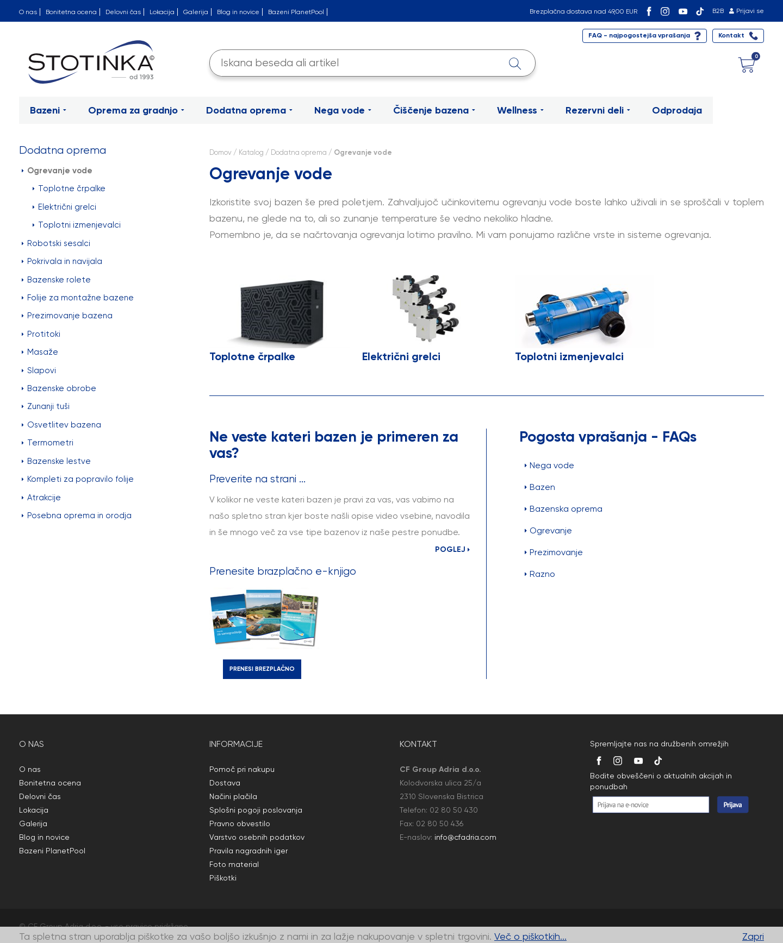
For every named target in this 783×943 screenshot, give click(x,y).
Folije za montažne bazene (78, 298)
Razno (540, 574)
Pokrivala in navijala (62, 261)
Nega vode (342, 110)
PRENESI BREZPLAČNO (262, 668)
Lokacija (162, 12)
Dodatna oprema (249, 110)
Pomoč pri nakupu (242, 769)
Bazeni (48, 110)
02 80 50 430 (454, 810)
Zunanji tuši (46, 406)
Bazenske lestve (56, 461)
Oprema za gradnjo (136, 110)
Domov (220, 152)
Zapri (753, 936)
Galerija (195, 12)
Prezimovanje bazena (67, 315)
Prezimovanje (554, 552)
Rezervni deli (598, 110)
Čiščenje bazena (434, 110)
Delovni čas (123, 12)
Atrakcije (41, 497)
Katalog (251, 152)
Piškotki (223, 877)
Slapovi (39, 370)
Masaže (40, 352)
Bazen (540, 487)
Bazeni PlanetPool (296, 12)
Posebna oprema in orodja (77, 515)
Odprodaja (677, 110)
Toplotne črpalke (69, 188)
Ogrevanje (548, 530)
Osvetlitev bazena (61, 425)
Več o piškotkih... (530, 936)
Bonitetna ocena (71, 12)
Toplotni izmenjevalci (77, 225)
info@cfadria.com (465, 837)
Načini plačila (233, 796)
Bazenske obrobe (59, 388)
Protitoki (41, 334)
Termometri (47, 443)
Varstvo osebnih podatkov (256, 837)
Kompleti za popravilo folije (78, 479)
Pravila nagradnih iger (248, 850)
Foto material (234, 864)
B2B (718, 11)
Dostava (224, 782)
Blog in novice (238, 12)
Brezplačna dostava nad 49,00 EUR (583, 11)
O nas (28, 12)
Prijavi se (750, 11)
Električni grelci (64, 207)
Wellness (520, 110)
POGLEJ (452, 549)
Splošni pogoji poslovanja (255, 810)
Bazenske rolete (56, 280)
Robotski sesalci (56, 243)
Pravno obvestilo (239, 823)
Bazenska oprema (563, 509)
